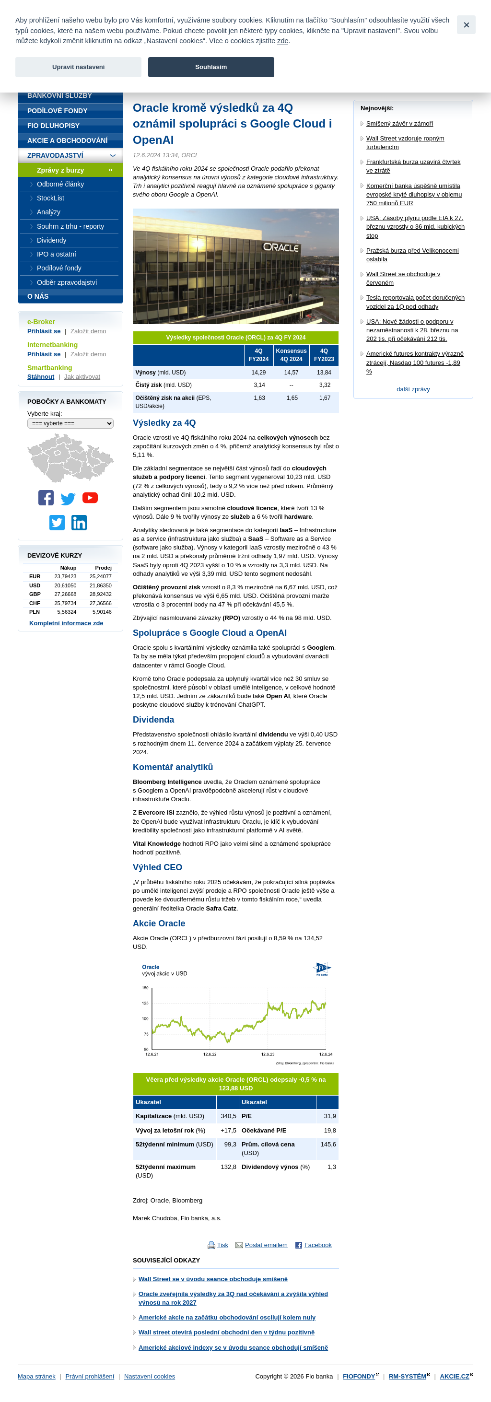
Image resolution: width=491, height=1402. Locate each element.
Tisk (222, 1245)
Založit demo (88, 331)
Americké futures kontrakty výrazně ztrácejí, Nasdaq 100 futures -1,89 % (415, 362)
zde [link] (282, 41)
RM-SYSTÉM (407, 1376)
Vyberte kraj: (44, 413)
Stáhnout (40, 376)
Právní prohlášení (89, 1376)
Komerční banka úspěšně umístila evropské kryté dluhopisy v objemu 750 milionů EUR (414, 194)
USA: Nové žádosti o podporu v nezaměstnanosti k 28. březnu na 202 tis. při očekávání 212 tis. (412, 330)
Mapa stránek (37, 1376)
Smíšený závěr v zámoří (399, 123)
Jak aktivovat (82, 376)
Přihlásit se (43, 331)
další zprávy (413, 389)
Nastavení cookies (149, 1376)
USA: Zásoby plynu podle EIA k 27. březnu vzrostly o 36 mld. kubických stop (415, 226)
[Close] (466, 24)
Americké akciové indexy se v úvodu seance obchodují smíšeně (233, 1347)
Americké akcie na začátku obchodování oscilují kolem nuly (227, 1317)
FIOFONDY (359, 1376)
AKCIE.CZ (454, 1376)
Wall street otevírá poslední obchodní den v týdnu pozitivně (227, 1332)
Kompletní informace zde (66, 623)
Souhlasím (211, 66)
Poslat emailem (266, 1245)
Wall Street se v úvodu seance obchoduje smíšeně (213, 1279)
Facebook (318, 1245)
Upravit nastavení (78, 66)
